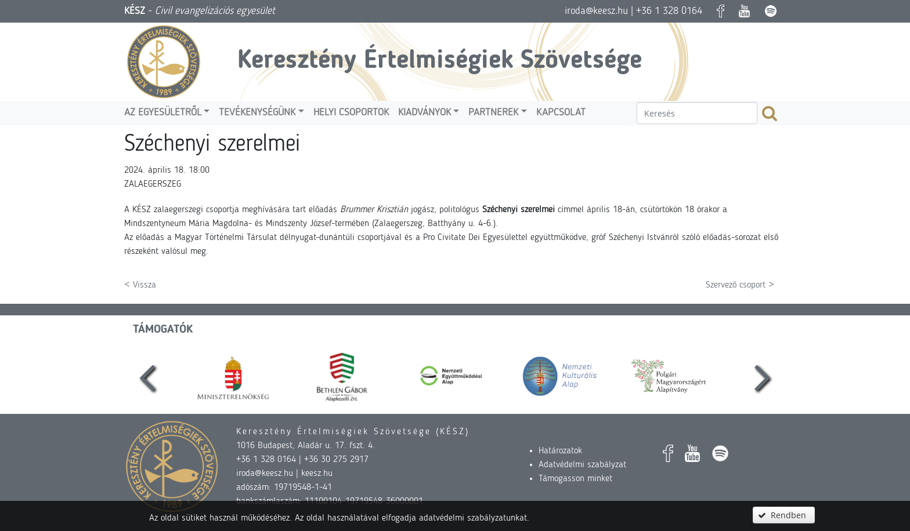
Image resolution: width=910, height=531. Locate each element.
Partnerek (493, 113)
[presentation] (147, 376)
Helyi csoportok (351, 113)
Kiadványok (424, 113)
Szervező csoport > (740, 285)
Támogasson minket (575, 478)
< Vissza (140, 285)
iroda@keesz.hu (596, 11)
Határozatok (560, 451)
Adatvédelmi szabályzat (582, 465)
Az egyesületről (162, 113)
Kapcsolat (561, 113)
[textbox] (697, 113)
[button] (783, 515)
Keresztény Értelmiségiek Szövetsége (439, 61)
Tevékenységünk (257, 113)
